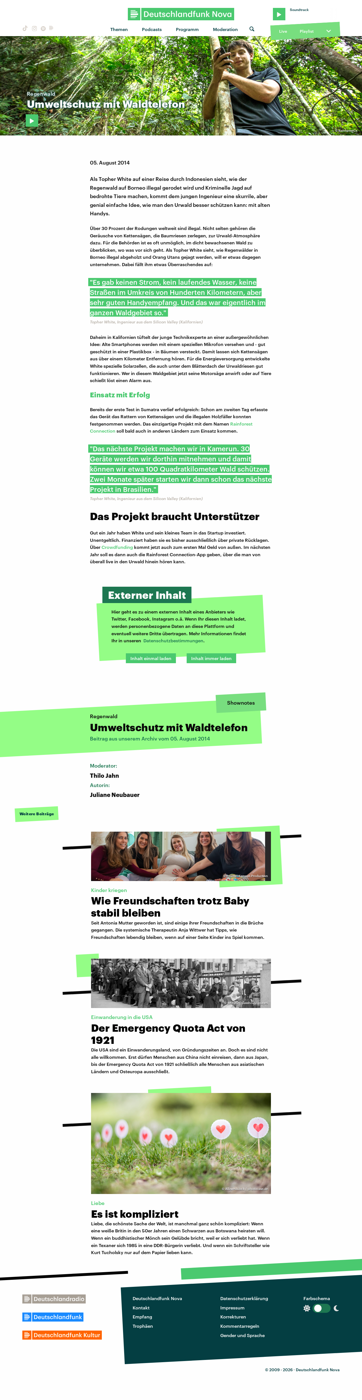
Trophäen (143, 1326)
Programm (187, 29)
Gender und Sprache (242, 1335)
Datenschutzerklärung (244, 1298)
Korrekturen (233, 1316)
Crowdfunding (117, 547)
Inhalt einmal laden (150, 658)
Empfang (142, 1316)
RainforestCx (348, 130)
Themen (119, 29)
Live (283, 31)
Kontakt (141, 1307)
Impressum (232, 1307)
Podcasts (152, 29)
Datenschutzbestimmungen (173, 640)
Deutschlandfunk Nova (157, 1298)
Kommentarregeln (239, 1326)
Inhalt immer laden (211, 658)
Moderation (225, 29)
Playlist (307, 31)
